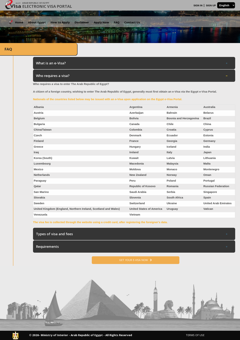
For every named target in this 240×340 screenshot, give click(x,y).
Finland (39, 140)
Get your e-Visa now (135, 260)
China (207, 124)
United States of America (145, 208)
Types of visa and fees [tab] (132, 234)
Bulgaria (39, 124)
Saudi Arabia (137, 191)
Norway (172, 174)
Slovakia (39, 197)
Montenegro (211, 169)
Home (19, 22)
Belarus (208, 112)
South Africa (175, 197)
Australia (209, 107)
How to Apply (60, 22)
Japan (207, 152)
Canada (134, 124)
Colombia (135, 129)
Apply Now (101, 22)
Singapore (210, 191)
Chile (170, 124)
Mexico (38, 169)
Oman (207, 174)
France (134, 140)
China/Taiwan (43, 129)
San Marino (41, 191)
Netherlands (42, 174)
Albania (39, 107)
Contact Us (132, 22)
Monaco (172, 169)
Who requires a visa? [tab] (132, 75)
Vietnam (134, 214)
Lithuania (209, 158)
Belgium (39, 118)
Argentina (135, 107)
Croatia (171, 129)
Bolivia (134, 118)
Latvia (171, 158)
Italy (169, 152)
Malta (206, 163)
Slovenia (135, 197)
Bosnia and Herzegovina (183, 118)
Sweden (39, 203)
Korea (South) (43, 158)
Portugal (209, 180)
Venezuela (40, 214)
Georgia (172, 140)
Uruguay (172, 208)
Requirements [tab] (132, 246)
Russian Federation (216, 186)
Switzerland (137, 203)
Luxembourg (42, 163)
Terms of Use (195, 335)
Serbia (171, 191)
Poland (171, 180)
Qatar (37, 186)
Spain (207, 197)
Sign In (198, 5)
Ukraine (172, 203)
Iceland (171, 146)
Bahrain (172, 112)
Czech (38, 135)
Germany (209, 140)
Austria (38, 112)
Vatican (208, 208)
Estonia (208, 135)
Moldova (135, 169)
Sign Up (211, 5)
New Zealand (138, 174)
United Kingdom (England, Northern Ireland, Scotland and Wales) (77, 208)
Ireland (134, 152)
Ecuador (172, 135)
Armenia (172, 107)
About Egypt (37, 22)
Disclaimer (82, 22)
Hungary (135, 146)
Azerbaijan (136, 112)
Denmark (135, 135)
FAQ (116, 22)
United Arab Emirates (217, 203)
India (206, 146)
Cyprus (208, 129)
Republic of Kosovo (142, 186)
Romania (172, 186)
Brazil (207, 118)
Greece (38, 146)
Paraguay (40, 180)
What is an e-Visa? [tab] (132, 63)
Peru (132, 180)
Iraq (36, 152)
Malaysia (172, 163)
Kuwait (134, 158)
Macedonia (136, 163)
